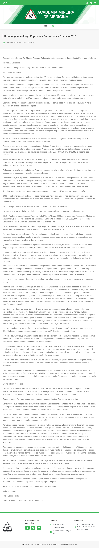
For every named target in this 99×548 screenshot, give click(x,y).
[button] (46, 26)
